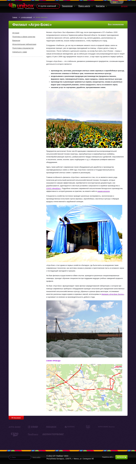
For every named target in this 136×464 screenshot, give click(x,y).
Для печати (16, 417)
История (15, 33)
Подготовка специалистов (23, 48)
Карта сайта (36, 457)
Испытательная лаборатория (24, 44)
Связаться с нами (19, 52)
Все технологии (116, 24)
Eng (114, 2)
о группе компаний (26, 17)
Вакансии (16, 40)
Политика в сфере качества (23, 37)
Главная (14, 17)
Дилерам (124, 6)
